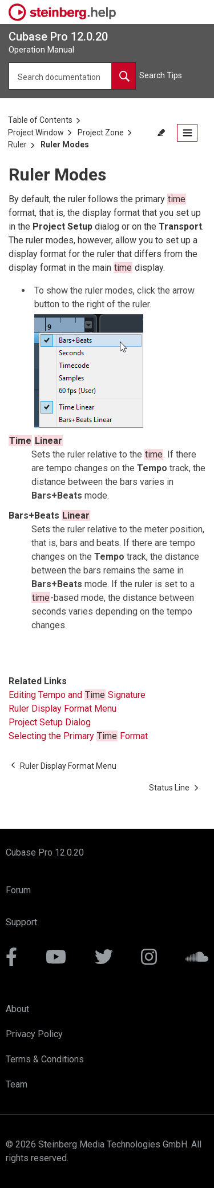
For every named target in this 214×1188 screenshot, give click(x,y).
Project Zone (101, 132)
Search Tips (160, 75)
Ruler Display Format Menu (62, 708)
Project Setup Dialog (50, 722)
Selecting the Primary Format (78, 736)
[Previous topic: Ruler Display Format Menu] (68, 765)
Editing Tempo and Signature (77, 694)
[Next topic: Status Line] (169, 787)
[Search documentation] (123, 76)
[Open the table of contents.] (187, 133)
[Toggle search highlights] (162, 132)
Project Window (36, 132)
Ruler (17, 144)
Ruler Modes (65, 144)
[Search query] (72, 76)
